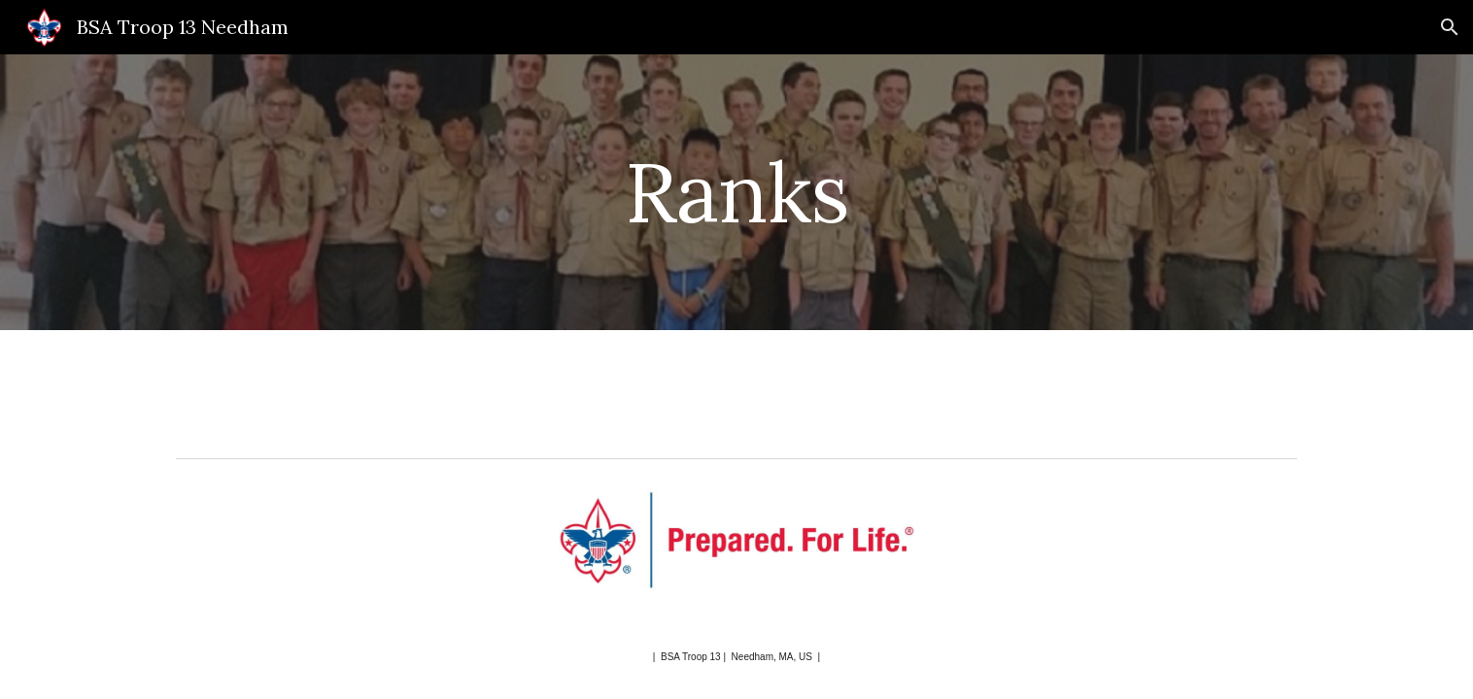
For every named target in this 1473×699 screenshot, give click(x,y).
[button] (1449, 27)
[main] (736, 192)
